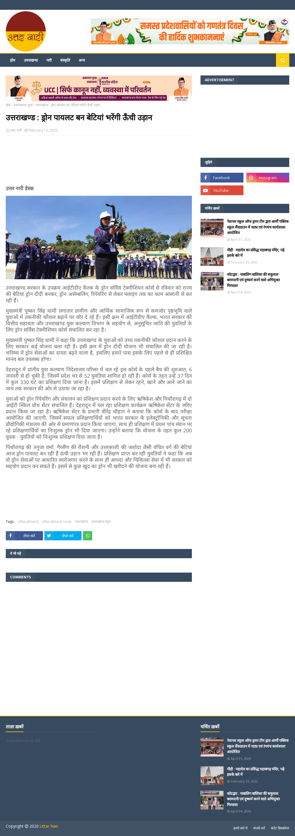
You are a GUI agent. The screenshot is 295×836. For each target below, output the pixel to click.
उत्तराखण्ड (81, 521)
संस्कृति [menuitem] (65, 60)
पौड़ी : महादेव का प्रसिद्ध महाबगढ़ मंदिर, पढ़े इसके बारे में (255, 252)
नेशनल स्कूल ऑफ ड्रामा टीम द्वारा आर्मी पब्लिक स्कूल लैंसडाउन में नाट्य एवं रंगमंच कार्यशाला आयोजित (258, 227)
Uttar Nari (49, 826)
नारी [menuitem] (49, 60)
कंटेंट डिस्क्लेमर (280, 828)
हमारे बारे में (240, 828)
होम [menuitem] (12, 60)
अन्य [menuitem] (82, 60)
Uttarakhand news (56, 521)
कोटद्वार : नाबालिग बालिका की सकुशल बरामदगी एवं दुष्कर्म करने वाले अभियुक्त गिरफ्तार (253, 280)
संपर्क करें (259, 828)
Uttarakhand (28, 521)
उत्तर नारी (16, 130)
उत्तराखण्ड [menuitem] (31, 60)
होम (8, 104)
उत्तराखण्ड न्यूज (23, 104)
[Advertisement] (99, 163)
